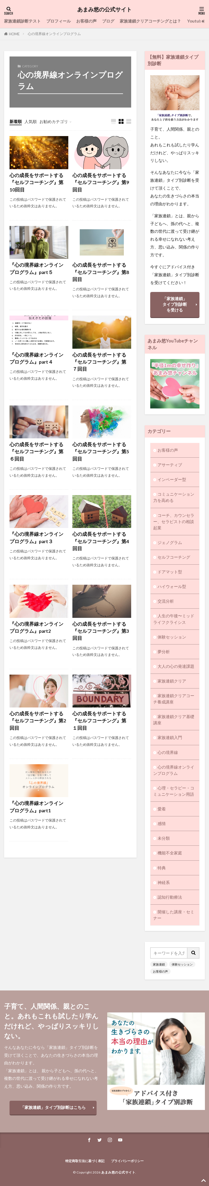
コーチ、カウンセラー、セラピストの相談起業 (173, 521)
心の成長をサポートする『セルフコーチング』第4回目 (100, 541)
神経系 (164, 882)
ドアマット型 (170, 571)
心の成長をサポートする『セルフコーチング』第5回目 (100, 452)
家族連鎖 (159, 964)
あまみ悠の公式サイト (104, 9)
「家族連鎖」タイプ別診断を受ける (174, 304)
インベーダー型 (172, 479)
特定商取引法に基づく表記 (85, 1161)
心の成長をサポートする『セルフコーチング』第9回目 (100, 182)
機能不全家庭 (170, 852)
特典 (162, 867)
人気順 (30, 121)
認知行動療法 (170, 897)
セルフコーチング (174, 557)
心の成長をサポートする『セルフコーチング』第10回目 (36, 182)
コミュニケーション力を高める (173, 497)
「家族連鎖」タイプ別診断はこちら (53, 1107)
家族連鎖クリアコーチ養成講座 (173, 698)
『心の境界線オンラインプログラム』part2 (36, 627)
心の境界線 (168, 752)
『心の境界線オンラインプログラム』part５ (36, 268)
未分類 (164, 838)
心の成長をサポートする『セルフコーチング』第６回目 (36, 452)
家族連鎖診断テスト (22, 20)
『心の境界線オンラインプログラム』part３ (36, 537)
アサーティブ (170, 464)
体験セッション (172, 636)
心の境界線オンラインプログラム (54, 34)
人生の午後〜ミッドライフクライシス (173, 618)
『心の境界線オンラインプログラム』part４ (36, 358)
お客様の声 (86, 20)
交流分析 (166, 601)
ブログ (108, 20)
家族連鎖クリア (172, 680)
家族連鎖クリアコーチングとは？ (151, 20)
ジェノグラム (170, 542)
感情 (162, 823)
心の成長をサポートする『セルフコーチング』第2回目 (38, 721)
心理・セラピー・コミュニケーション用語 (174, 791)
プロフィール (58, 20)
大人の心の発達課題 (176, 666)
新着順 (16, 121)
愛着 (162, 808)
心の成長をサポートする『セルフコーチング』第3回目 (100, 631)
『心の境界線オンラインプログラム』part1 (36, 806)
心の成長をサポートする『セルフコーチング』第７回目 (99, 362)
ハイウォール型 (172, 586)
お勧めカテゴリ (53, 121)
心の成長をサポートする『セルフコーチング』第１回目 (99, 721)
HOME (14, 34)
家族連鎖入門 (170, 737)
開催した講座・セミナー (173, 914)
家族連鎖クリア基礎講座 (173, 719)
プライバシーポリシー (127, 1161)
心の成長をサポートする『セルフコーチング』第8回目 (100, 272)
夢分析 (164, 651)
